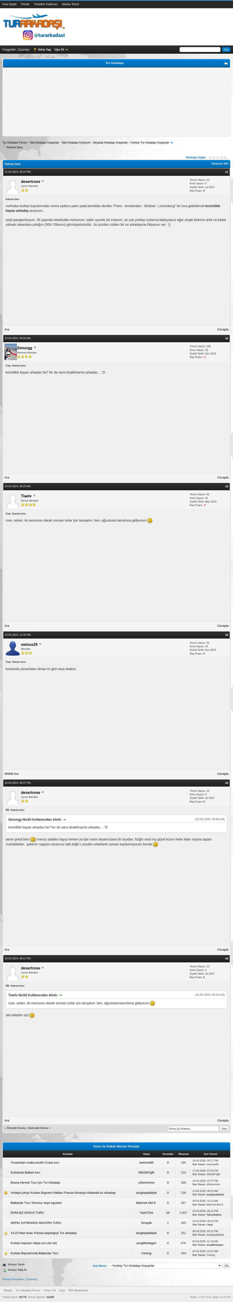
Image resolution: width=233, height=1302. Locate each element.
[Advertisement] (116, 102)
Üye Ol (59, 49)
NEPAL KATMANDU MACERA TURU (36, 1223)
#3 (226, 486)
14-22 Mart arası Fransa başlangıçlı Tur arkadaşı (44, 1233)
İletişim (8, 1290)
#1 (226, 172)
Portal (25, 4)
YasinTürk (146, 1212)
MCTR (23, 1297)
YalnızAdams (213, 1214)
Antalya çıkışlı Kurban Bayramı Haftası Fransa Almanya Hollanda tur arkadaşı (63, 1192)
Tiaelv (26, 496)
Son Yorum (198, 1164)
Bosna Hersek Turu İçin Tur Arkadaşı (35, 1182)
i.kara (209, 1224)
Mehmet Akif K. (146, 1203)
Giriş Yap (44, 49)
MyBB (50, 1297)
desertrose (30, 182)
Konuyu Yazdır (16, 1264)
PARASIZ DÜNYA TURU (27, 1212)
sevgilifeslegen (146, 1243)
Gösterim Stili (219, 163)
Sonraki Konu (38, 1128)
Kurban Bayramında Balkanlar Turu (34, 1253)
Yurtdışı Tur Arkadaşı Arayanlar (149, 142)
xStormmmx (146, 1182)
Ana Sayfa (9, 4)
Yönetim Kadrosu (45, 4)
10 (167, 1212)
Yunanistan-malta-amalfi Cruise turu (35, 1162)
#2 (226, 338)
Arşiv (62, 1290)
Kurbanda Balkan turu (25, 1172)
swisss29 (29, 645)
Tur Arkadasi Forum (14, 142)
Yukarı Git (49, 1290)
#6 (226, 958)
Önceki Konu (16, 1128)
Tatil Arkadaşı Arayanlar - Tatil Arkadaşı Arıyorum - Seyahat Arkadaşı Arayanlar (79, 142)
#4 (226, 635)
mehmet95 (146, 1162)
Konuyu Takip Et (17, 1269)
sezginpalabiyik (146, 1192)
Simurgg (24, 348)
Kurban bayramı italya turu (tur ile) (34, 1243)
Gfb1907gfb (146, 1172)
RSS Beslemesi (78, 1290)
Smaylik (146, 1223)
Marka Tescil (70, 4)
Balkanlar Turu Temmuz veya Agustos (36, 1203)
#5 (226, 783)
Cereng (146, 1253)
